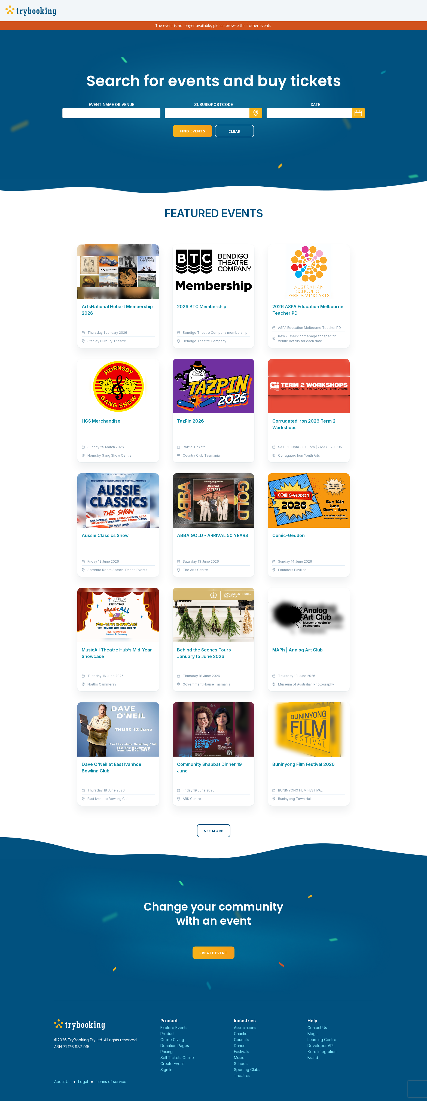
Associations (245, 1027)
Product (167, 1033)
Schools (241, 1063)
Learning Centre (321, 1039)
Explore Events (173, 1027)
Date (315, 104)
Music (239, 1057)
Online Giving (172, 1039)
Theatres (242, 1075)
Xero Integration (322, 1051)
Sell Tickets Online (177, 1057)
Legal (83, 1081)
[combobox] (213, 113)
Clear (234, 131)
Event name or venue (111, 104)
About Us (62, 1081)
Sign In (166, 1069)
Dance (240, 1045)
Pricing (166, 1051)
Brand (312, 1057)
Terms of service (111, 1081)
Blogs (312, 1033)
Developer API (320, 1045)
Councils (241, 1039)
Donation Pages (174, 1045)
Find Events (192, 131)
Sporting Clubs (247, 1069)
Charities (241, 1033)
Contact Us (317, 1027)
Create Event (213, 952)
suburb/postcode (213, 104)
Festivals (241, 1051)
